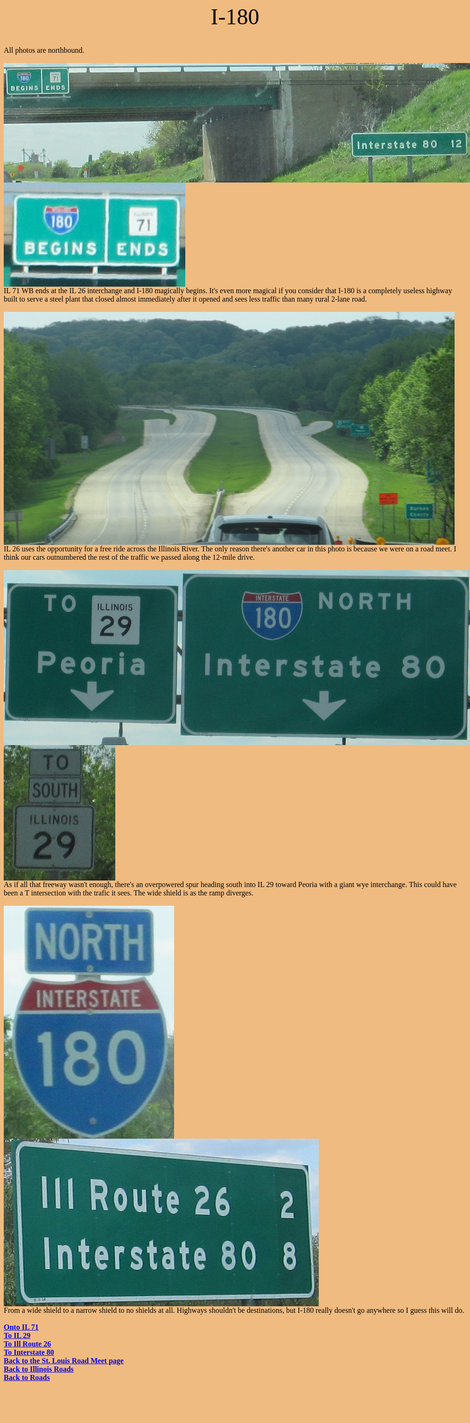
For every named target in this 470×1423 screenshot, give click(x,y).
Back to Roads (27, 1377)
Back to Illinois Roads (39, 1369)
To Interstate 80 (29, 1352)
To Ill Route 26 (27, 1344)
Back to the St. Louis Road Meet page (64, 1361)
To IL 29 (17, 1335)
